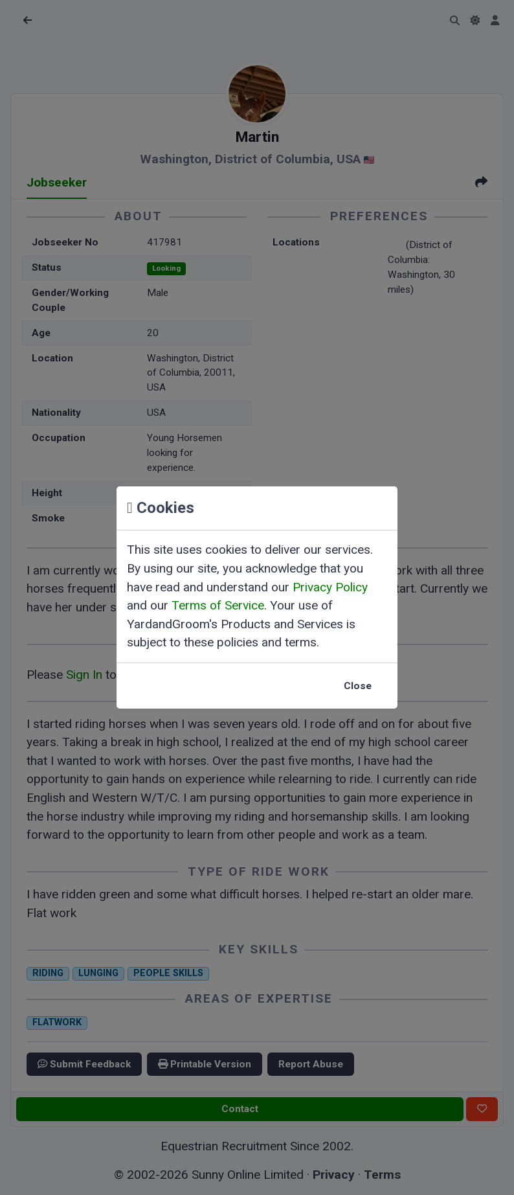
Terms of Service (218, 605)
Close (358, 686)
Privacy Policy (330, 587)
